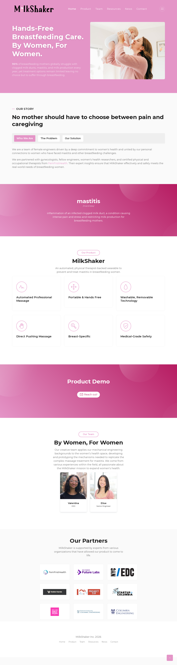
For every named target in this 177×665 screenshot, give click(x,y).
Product (85, 8)
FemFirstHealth (57, 163)
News (128, 8)
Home (72, 8)
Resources (114, 8)
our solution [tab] (73, 138)
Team (99, 8)
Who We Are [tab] (25, 138)
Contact (141, 8)
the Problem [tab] (49, 138)
